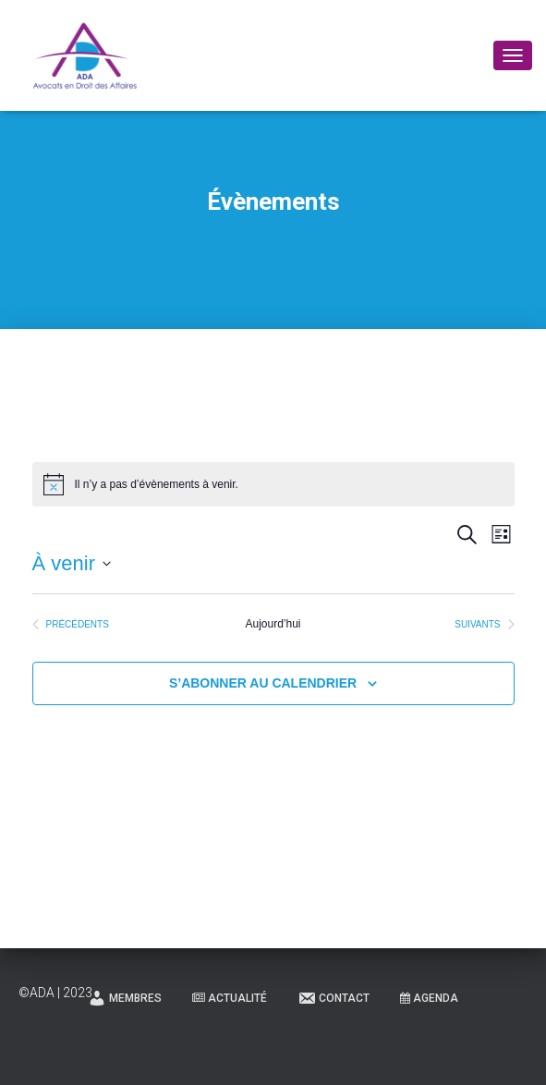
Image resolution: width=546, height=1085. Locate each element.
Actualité (229, 998)
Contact (333, 998)
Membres (125, 998)
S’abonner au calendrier (263, 683)
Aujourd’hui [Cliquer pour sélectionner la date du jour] (272, 623)
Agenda (429, 998)
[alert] (273, 484)
